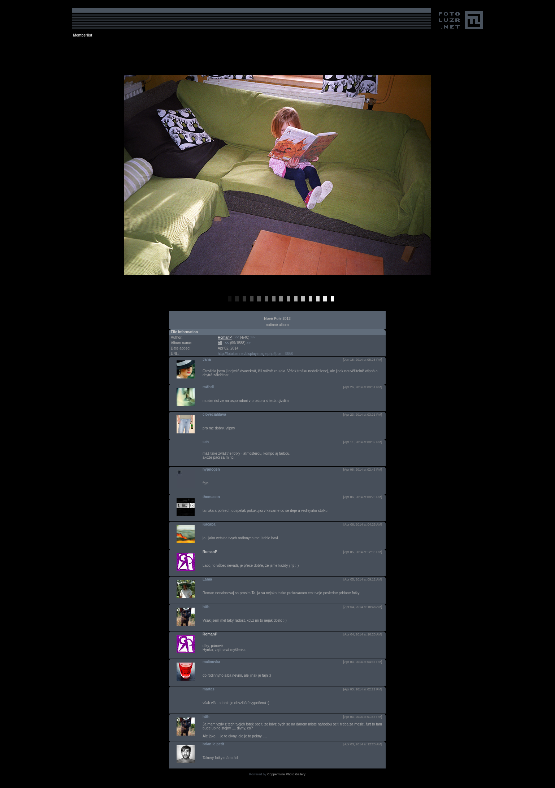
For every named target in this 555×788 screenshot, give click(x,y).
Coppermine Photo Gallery (286, 774)
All (220, 343)
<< (237, 337)
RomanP (225, 337)
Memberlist (82, 35)
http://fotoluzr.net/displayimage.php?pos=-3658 (255, 354)
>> (252, 337)
